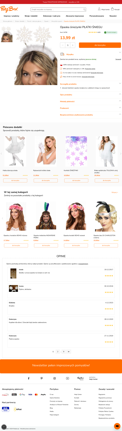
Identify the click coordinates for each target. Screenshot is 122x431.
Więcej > (115, 192)
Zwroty (76, 405)
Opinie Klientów (55, 398)
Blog (51, 408)
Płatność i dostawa (80, 401)
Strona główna (7, 21)
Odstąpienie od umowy (106, 401)
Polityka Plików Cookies (106, 411)
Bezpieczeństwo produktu (107, 418)
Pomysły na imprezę (56, 401)
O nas (51, 394)
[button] (4, 427)
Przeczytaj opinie (90, 69)
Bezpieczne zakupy (104, 405)
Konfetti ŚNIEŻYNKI (71, 170)
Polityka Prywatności (105, 408)
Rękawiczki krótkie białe (41, 170)
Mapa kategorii (54, 415)
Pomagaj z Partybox (105, 415)
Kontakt (76, 398)
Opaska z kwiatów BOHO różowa (15, 235)
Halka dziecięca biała (10, 170)
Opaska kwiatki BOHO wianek (74, 235)
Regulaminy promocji (105, 398)
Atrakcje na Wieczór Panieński (59, 405)
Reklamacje (77, 408)
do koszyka (100, 45)
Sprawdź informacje (97, 73)
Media (51, 411)
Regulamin (102, 394)
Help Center (78, 394)
